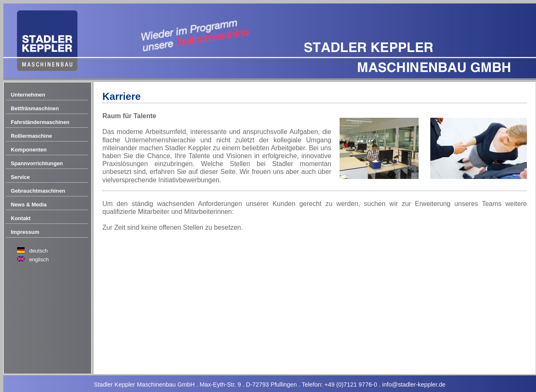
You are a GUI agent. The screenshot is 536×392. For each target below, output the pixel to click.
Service (20, 177)
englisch (39, 259)
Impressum (25, 232)
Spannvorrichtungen (37, 163)
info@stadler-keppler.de (413, 384)
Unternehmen (28, 95)
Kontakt (21, 218)
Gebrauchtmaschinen (38, 191)
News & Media (29, 204)
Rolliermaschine (31, 136)
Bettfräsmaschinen (35, 108)
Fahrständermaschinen (40, 122)
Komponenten (29, 149)
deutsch (38, 251)
